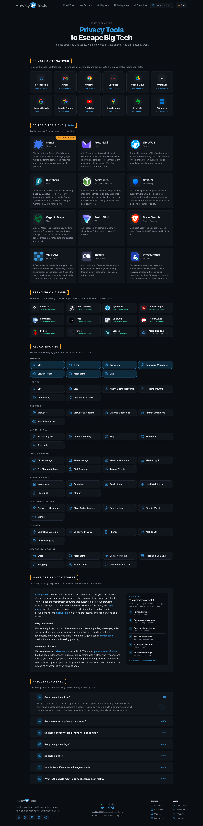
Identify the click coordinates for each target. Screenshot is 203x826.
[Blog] (18, 817)
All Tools (69, 5)
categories (106, 816)
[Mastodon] (32, 817)
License (178, 818)
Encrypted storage (143, 652)
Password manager (143, 636)
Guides (156, 814)
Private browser (141, 612)
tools (94, 816)
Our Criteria (180, 805)
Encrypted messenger (144, 628)
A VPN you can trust (143, 644)
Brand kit (179, 809)
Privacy (178, 814)
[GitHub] (39, 817)
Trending (140, 5)
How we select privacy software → (143, 661)
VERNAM (157, 809)
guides (119, 816)
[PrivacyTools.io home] (31, 5)
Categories (121, 5)
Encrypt (86, 5)
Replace (103, 5)
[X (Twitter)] (25, 817)
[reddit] (45, 817)
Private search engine (144, 620)
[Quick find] (161, 5)
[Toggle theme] (181, 5)
